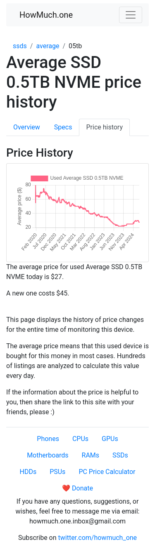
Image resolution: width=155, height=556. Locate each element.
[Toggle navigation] (130, 15)
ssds (20, 46)
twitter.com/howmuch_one (97, 538)
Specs (63, 127)
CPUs (80, 439)
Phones (48, 439)
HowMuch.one (46, 15)
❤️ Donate (77, 488)
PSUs (57, 472)
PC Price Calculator (107, 472)
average (47, 46)
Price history (104, 127)
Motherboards (47, 455)
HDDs (27, 472)
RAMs (91, 455)
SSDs (120, 455)
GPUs (110, 439)
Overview (26, 127)
